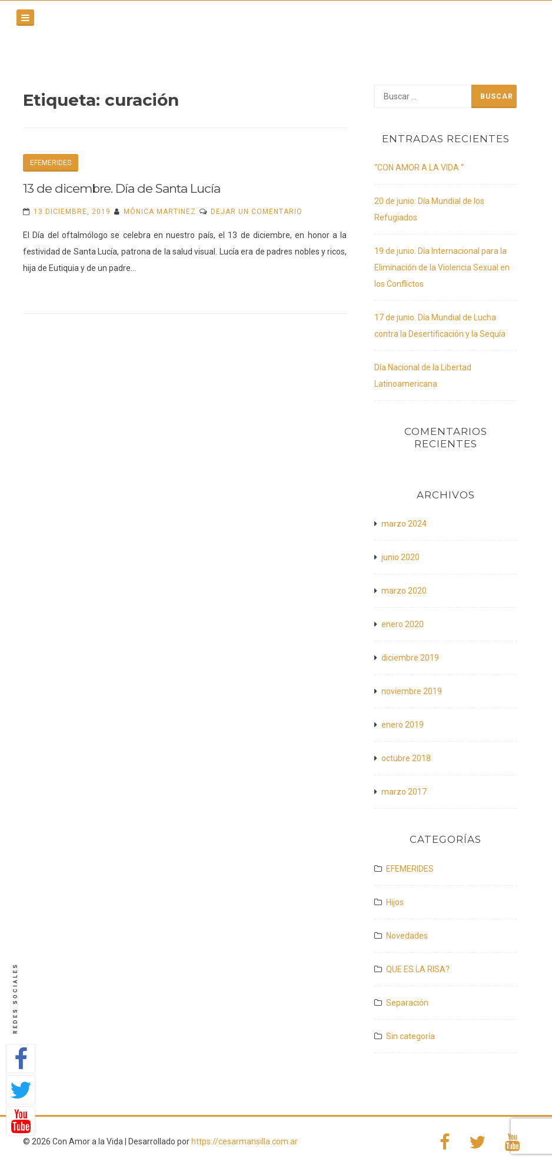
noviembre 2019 (411, 691)
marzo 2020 (404, 590)
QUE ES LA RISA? (418, 969)
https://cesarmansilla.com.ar (244, 1141)
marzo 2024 (404, 523)
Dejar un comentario (256, 211)
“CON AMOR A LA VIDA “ (419, 167)
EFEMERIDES (50, 163)
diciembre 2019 (410, 657)
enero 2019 (402, 724)
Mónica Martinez (160, 211)
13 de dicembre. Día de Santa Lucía (121, 188)
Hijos (395, 902)
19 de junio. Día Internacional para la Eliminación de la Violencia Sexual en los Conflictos (442, 267)
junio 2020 (400, 557)
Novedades (407, 935)
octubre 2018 (406, 758)
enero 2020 (402, 624)
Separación (407, 1002)
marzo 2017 (404, 791)
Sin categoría (410, 1036)
